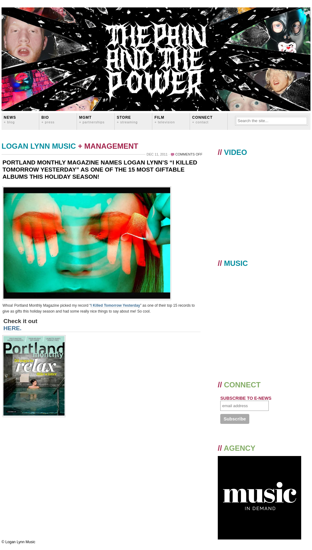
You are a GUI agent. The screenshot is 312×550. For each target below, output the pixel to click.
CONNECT (202, 119)
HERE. (12, 328)
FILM (164, 119)
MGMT (92, 119)
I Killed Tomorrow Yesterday (115, 305)
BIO (48, 119)
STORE (127, 119)
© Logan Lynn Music (18, 542)
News (10, 119)
